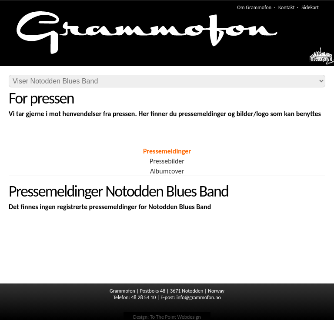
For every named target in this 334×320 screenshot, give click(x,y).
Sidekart (310, 7)
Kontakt (286, 7)
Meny (317, 58)
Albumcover (167, 171)
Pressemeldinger (167, 151)
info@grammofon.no (199, 297)
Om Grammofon (254, 7)
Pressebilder (167, 161)
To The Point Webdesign (175, 317)
